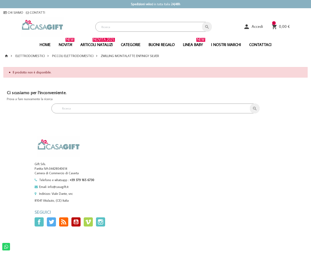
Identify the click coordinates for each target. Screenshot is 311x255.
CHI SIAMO (13, 12)
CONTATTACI (260, 44)
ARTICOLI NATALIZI (97, 43)
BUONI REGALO (162, 44)
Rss (63, 221)
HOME (45, 44)
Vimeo (88, 221)
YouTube (76, 221)
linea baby (194, 43)
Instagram (100, 221)
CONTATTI (35, 12)
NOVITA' (66, 43)
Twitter (51, 221)
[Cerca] (153, 27)
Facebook (39, 221)
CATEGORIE (130, 44)
